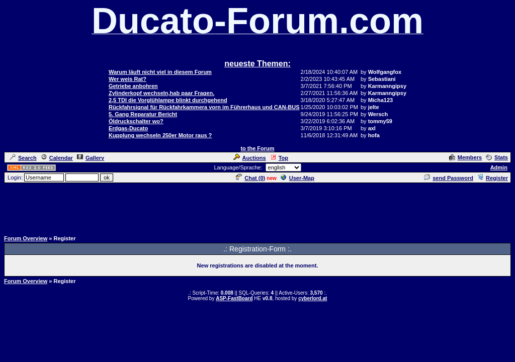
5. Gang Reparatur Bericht (143, 114)
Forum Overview (25, 238)
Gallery (90, 158)
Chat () (250, 178)
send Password (448, 178)
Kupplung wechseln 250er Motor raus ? (160, 135)
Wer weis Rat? (127, 79)
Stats (497, 157)
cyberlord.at (312, 298)
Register (492, 178)
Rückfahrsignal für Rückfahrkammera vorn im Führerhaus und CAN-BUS (204, 107)
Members (465, 157)
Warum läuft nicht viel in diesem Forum (160, 72)
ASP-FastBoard (234, 298)
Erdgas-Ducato (128, 128)
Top (279, 158)
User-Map (297, 178)
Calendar (57, 158)
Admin (498, 167)
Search (23, 158)
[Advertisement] (257, 206)
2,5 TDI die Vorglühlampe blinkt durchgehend (168, 100)
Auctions (249, 158)
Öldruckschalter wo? (136, 121)
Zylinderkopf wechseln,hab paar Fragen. (161, 93)
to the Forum (257, 148)
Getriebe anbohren (133, 86)
